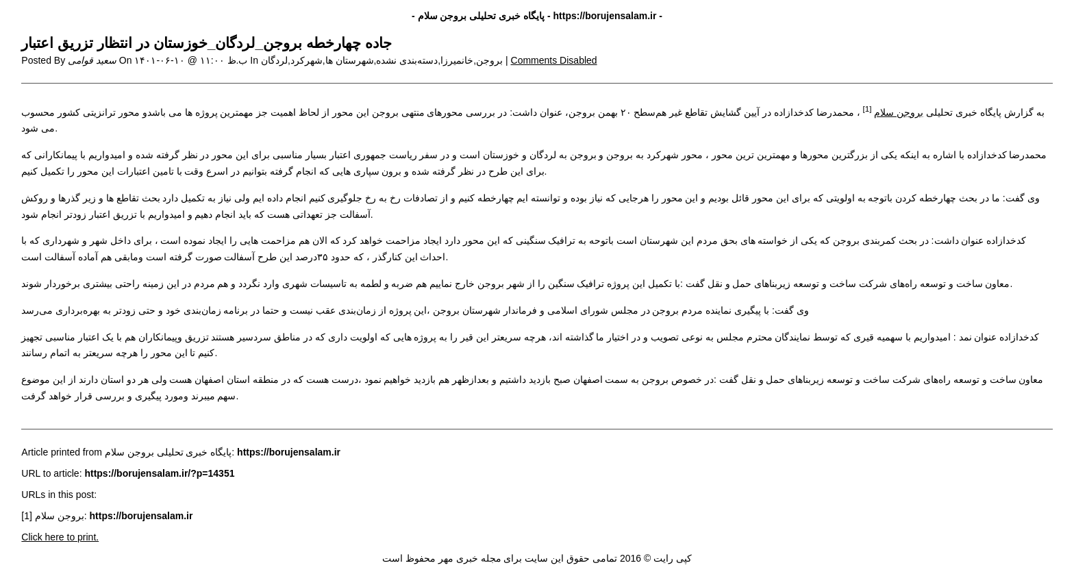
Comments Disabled (554, 60)
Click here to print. (60, 537)
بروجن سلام (898, 112)
